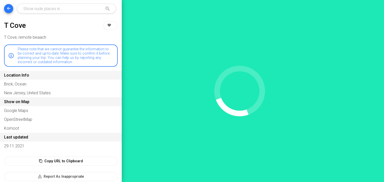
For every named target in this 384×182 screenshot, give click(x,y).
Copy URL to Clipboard (61, 161)
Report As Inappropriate (61, 176)
